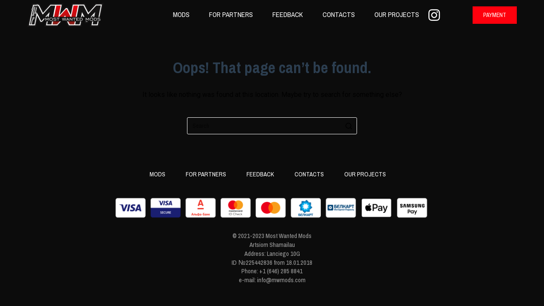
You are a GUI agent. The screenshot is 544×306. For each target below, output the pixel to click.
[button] (495, 15)
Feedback (287, 14)
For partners (231, 14)
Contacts (339, 14)
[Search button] (348, 125)
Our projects (396, 14)
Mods (181, 14)
